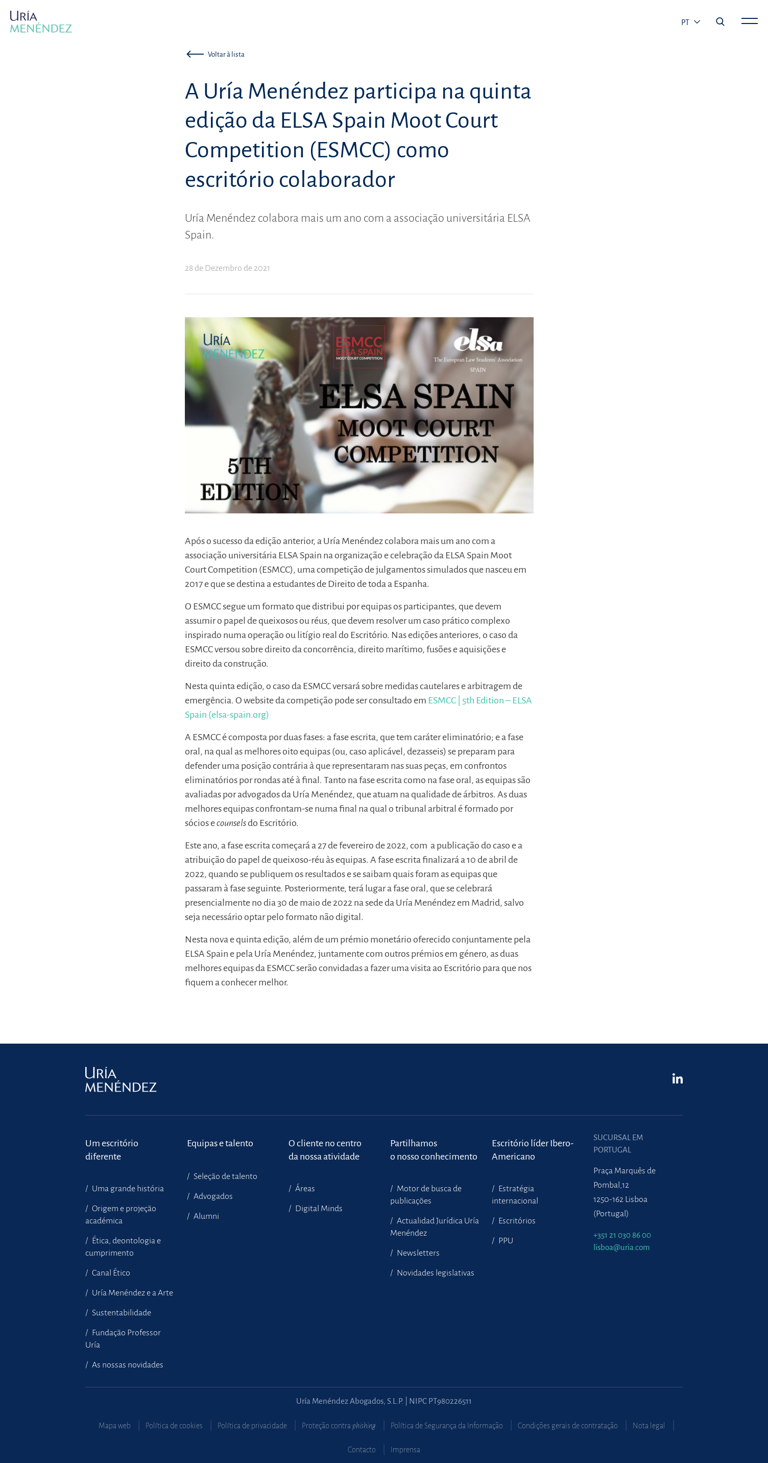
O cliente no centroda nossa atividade (325, 1150)
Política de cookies (174, 1426)
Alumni (205, 1216)
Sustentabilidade (120, 1312)
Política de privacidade (252, 1426)
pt (686, 22)
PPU (505, 1240)
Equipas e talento (220, 1143)
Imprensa (405, 1450)
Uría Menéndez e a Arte (131, 1292)
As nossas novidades (126, 1365)
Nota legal (649, 1426)
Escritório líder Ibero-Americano (532, 1150)
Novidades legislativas (434, 1273)
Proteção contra (339, 1426)
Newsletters (417, 1253)
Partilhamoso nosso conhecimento (433, 1150)
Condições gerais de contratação (568, 1426)
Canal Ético (110, 1273)
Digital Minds (318, 1208)
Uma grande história (127, 1188)
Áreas (304, 1188)
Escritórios (516, 1220)
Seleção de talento (224, 1176)
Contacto (362, 1450)
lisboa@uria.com (621, 1247)
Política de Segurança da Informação (447, 1426)
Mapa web (115, 1426)
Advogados (212, 1196)
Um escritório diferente (111, 1150)
